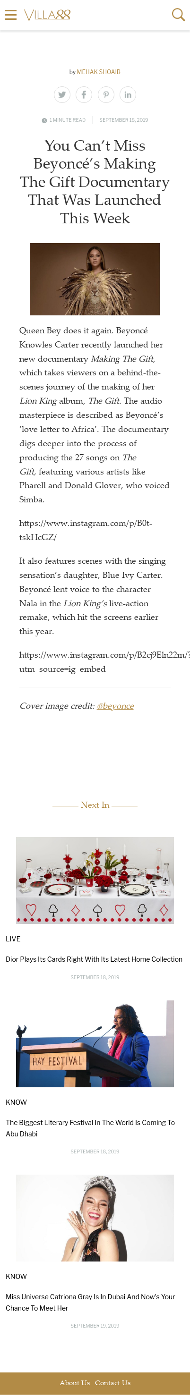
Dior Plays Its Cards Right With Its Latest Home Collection (94, 959)
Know (16, 1102)
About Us (75, 1383)
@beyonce (115, 707)
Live (13, 939)
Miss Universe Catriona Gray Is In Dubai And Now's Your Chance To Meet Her (90, 1302)
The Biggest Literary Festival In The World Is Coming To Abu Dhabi (90, 1127)
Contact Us (112, 1383)
